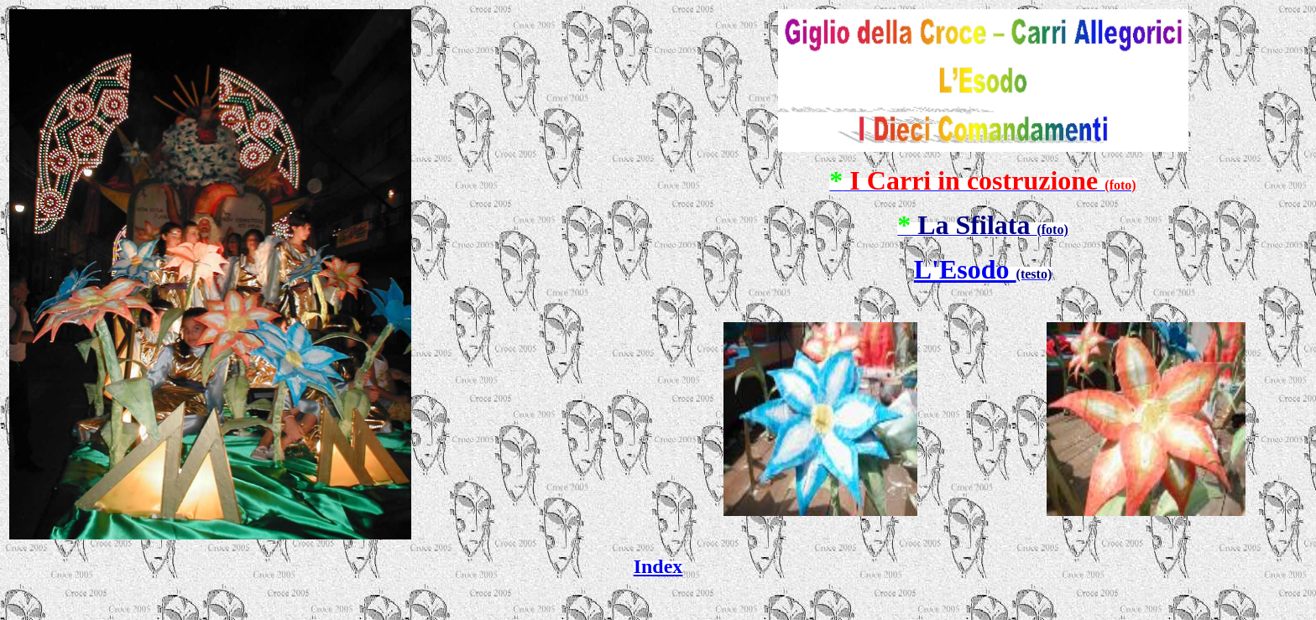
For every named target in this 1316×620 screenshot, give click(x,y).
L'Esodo (965, 269)
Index (658, 566)
